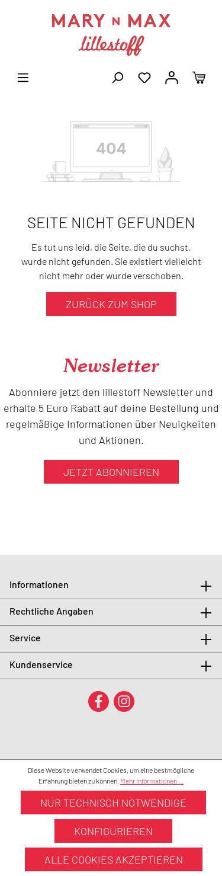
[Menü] (23, 76)
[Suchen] (117, 76)
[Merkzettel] (144, 76)
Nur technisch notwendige (113, 802)
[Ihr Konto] (171, 76)
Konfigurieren (113, 830)
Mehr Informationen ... (152, 780)
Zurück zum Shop (111, 304)
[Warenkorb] (199, 76)
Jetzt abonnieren (111, 471)
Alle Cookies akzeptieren (113, 859)
